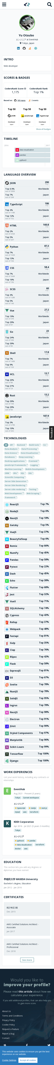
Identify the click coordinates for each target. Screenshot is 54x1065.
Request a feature (10, 1029)
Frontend (34, 460)
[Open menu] (4, 4)
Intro (8, 59)
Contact (6, 1038)
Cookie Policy (8, 1024)
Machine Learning (14, 469)
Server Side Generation (16, 481)
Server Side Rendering (15, 485)
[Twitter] (49, 1045)
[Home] (27, 4)
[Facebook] (26, 1045)
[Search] (49, 4)
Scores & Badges (17, 78)
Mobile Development (35, 469)
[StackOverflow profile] (30, 48)
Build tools (34, 444)
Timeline (11, 139)
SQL (23, 473)
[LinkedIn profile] (18, 48)
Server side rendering (15, 489)
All (6, 445)
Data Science (11, 452)
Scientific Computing (15, 477)
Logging (34, 464)
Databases (10, 456)
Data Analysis (12, 448)
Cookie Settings (9, 1060)
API (12, 444)
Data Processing (30, 448)
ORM (7, 473)
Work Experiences (18, 772)
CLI (45, 444)
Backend (21, 444)
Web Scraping (33, 493)
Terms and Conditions (12, 1015)
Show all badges (43, 129)
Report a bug (8, 1033)
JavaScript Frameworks (16, 464)
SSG (30, 473)
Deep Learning (26, 456)
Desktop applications (15, 460)
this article (25, 991)
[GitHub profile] (24, 48)
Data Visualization (30, 452)
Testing (33, 489)
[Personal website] (35, 48)
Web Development (14, 493)
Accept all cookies (28, 1060)
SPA (15, 473)
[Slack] (5, 1045)
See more (27, 960)
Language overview (20, 174)
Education (12, 862)
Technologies (15, 438)
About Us (6, 1011)
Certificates (14, 897)
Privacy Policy (8, 1020)
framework (11, 497)
